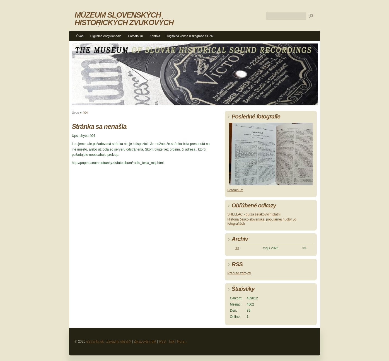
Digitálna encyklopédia (106, 36)
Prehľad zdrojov (239, 273)
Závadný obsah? (118, 341)
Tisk (171, 341)
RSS (162, 341)
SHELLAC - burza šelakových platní (254, 214)
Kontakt (154, 36)
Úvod (80, 36)
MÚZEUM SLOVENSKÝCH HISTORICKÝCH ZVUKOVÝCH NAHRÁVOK (124, 22)
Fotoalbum (135, 36)
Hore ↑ (182, 341)
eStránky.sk (95, 341)
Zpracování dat (145, 341)
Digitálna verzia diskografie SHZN (190, 36)
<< (237, 248)
